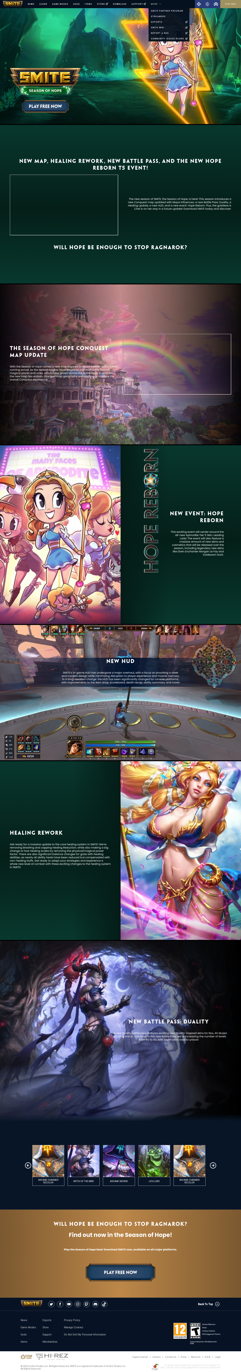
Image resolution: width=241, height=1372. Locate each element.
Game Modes (60, 4)
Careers (156, 1357)
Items (88, 4)
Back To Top (208, 1304)
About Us (195, 1357)
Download (120, 4)
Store (45, 1327)
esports (46, 1320)
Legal (217, 1357)
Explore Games (140, 1357)
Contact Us (170, 1357)
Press (184, 1357)
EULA (207, 1357)
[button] (28, 1165)
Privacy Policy (72, 1320)
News (31, 4)
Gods (76, 4)
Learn (43, 4)
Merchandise (49, 1341)
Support (46, 1334)
